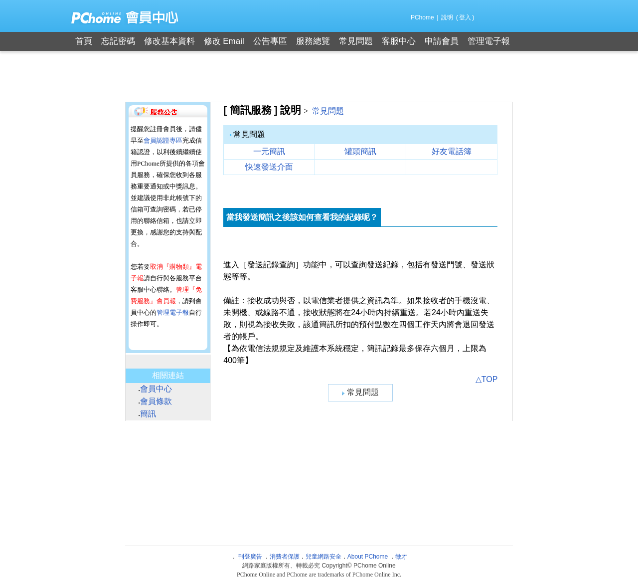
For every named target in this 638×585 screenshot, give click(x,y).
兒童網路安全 (323, 556)
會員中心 (156, 389)
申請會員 (442, 41)
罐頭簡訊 (360, 151)
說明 (447, 17)
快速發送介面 (269, 167)
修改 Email (224, 41)
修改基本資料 (169, 41)
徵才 (401, 556)
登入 (465, 17)
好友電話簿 (452, 151)
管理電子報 (489, 41)
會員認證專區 (163, 140)
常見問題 (356, 41)
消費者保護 (285, 556)
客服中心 (399, 41)
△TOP (487, 379)
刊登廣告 (250, 556)
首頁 (83, 41)
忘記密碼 (118, 41)
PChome (422, 17)
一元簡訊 (269, 151)
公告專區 (270, 41)
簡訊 (148, 413)
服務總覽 (313, 41)
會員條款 (156, 401)
